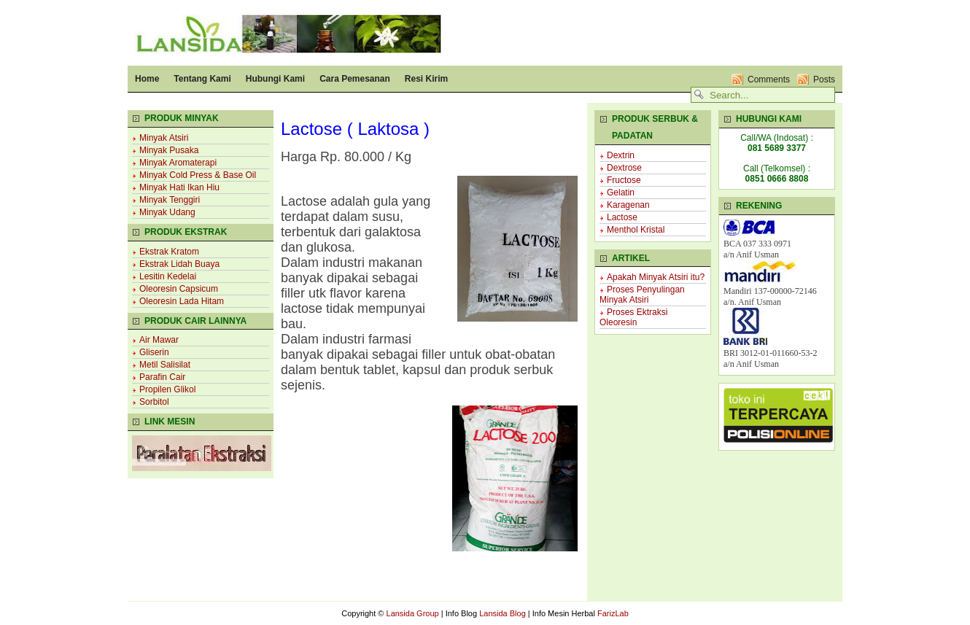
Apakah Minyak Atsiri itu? (656, 277)
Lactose (622, 217)
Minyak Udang (167, 212)
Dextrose (624, 168)
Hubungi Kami (275, 79)
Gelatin (621, 192)
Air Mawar (159, 340)
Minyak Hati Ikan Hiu (179, 187)
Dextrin (621, 155)
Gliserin (154, 352)
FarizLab (613, 613)
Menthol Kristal (635, 230)
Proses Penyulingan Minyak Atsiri (642, 294)
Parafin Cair (162, 377)
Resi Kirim (426, 79)
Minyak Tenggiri (169, 200)
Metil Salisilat (164, 365)
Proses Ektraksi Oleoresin (633, 317)
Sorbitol (154, 402)
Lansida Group (413, 613)
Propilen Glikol (167, 389)
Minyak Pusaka (168, 150)
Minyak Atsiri (163, 138)
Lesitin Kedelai (167, 276)
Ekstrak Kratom (169, 251)
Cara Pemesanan (354, 79)
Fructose (624, 180)
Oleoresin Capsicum (178, 289)
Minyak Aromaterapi (178, 163)
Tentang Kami (202, 79)
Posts (824, 79)
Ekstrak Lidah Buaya (179, 264)
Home (147, 79)
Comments (769, 79)
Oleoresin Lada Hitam (181, 301)
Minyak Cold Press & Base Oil (197, 175)
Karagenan (628, 205)
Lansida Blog (502, 613)
